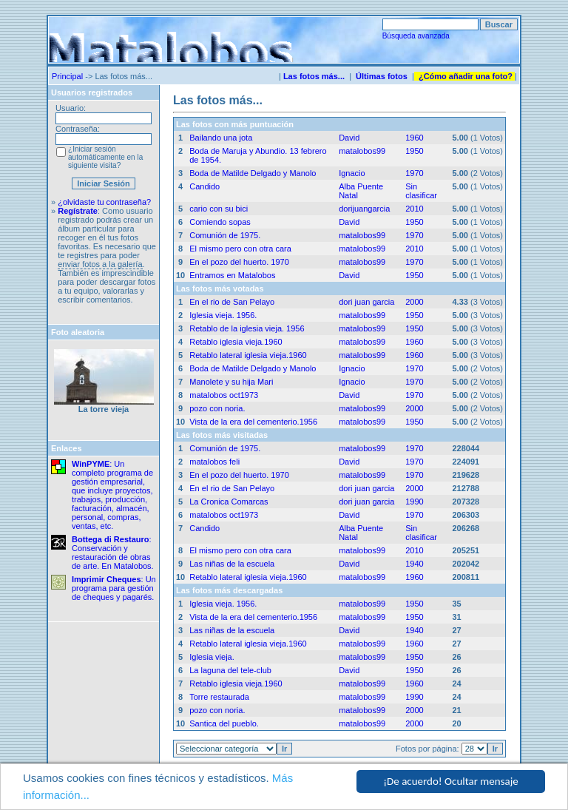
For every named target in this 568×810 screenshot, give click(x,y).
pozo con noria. (217, 408)
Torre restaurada (219, 696)
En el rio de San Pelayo (231, 301)
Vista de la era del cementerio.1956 (253, 421)
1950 (414, 150)
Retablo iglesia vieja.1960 (235, 341)
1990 (414, 501)
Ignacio (352, 173)
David (349, 137)
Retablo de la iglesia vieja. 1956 (246, 328)
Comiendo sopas (220, 221)
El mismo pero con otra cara (240, 248)
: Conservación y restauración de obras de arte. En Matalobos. (113, 552)
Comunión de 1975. (224, 235)
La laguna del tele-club (230, 670)
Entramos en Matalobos (232, 275)
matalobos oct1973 (223, 395)
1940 (414, 563)
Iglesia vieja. (211, 656)
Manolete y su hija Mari (231, 381)
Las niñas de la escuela (231, 563)
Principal (67, 76)
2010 (414, 208)
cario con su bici (218, 208)
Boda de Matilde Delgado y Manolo (252, 173)
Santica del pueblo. (224, 723)
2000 (414, 301)
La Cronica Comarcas (228, 501)
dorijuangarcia (364, 208)
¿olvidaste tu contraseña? (104, 202)
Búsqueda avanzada (416, 36)
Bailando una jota (220, 137)
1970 (414, 173)
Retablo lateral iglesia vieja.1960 (247, 355)
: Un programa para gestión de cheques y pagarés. (114, 588)
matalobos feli (214, 461)
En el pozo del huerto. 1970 (239, 261)
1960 (414, 137)
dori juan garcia (366, 301)
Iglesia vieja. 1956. (223, 315)
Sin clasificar (421, 191)
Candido (204, 186)
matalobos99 (362, 150)
